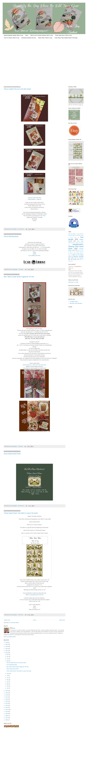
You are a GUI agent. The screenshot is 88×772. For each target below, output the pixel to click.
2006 (6, 719)
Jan (8, 688)
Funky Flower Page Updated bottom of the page (66, 37)
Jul (7, 675)
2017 (6, 697)
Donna (13, 628)
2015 (6, 701)
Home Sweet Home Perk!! (12, 454)
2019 (6, 692)
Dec (8, 654)
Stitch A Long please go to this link (34, 594)
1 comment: (21, 269)
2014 (6, 703)
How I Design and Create (78, 242)
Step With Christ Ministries (76, 303)
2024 (6, 646)
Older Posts (62, 620)
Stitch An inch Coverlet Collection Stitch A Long (41, 35)
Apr (8, 681)
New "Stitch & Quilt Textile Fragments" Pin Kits (19, 277)
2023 (6, 648)
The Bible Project (74, 301)
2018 (6, 695)
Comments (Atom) (14, 622)
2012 (6, 707)
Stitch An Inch (80, 250)
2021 (6, 652)
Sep (8, 660)
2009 (6, 713)
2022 (6, 650)
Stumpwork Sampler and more (28, 37)
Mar (8, 684)
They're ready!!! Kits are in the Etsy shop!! (17, 89)
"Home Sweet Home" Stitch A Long (63, 35)
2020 (6, 690)
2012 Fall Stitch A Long (73, 233)
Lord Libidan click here (34, 255)
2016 (6, 699)
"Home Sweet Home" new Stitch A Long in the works (21, 513)
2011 (6, 709)
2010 (6, 711)
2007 (6, 717)
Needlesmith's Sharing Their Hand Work (75, 246)
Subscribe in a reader (73, 282)
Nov (8, 656)
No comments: (21, 229)
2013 (6, 705)
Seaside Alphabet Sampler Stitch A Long (13, 35)
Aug (8, 673)
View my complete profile (10, 636)
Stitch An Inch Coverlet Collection (76, 251)
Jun (8, 677)
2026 (6, 642)
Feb (8, 686)
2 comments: (21, 614)
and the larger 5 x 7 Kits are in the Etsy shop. (34, 365)
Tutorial (74, 259)
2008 (6, 715)
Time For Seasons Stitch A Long (11, 37)
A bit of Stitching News (11, 236)
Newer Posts (7, 620)
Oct (8, 658)
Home (26, 35)
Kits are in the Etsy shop (34, 197)
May (8, 679)
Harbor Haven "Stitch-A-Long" (45, 37)
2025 (6, 644)
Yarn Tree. (43, 215)
